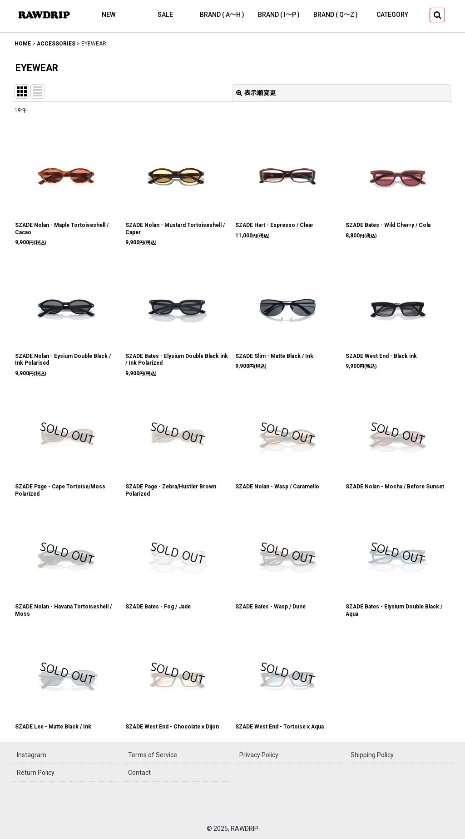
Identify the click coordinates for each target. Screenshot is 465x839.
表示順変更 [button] (256, 92)
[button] (437, 15)
